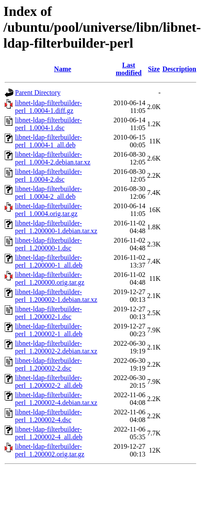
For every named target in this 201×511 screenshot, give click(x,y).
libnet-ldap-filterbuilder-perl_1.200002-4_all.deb (48, 433)
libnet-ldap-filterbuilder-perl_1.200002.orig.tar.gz (49, 450)
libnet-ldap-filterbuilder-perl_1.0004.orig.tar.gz (48, 209)
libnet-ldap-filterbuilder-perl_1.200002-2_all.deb (48, 381)
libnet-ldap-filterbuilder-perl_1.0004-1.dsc (48, 123)
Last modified (128, 68)
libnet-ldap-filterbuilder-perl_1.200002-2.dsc (48, 364)
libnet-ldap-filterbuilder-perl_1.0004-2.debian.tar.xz (52, 158)
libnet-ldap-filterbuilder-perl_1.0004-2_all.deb (48, 192)
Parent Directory (37, 92)
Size (154, 69)
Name (62, 69)
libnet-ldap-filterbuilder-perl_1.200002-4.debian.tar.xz (56, 398)
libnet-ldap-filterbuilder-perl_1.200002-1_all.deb (48, 330)
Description (179, 69)
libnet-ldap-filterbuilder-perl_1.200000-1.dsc (48, 244)
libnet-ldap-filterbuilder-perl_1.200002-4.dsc (48, 415)
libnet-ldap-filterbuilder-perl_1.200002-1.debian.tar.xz (56, 295)
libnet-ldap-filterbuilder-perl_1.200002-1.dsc (48, 312)
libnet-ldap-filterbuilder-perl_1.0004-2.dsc (48, 175)
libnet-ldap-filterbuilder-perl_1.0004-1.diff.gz (48, 106)
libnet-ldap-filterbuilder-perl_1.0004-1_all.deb (48, 141)
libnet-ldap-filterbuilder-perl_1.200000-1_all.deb (48, 261)
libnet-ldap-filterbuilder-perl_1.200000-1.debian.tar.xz (56, 226)
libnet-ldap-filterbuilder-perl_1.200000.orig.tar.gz (49, 278)
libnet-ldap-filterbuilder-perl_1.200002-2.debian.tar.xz (56, 347)
